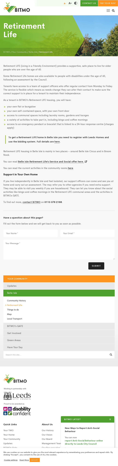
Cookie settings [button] (10, 460)
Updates (11, 285)
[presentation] (23, 267)
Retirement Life (14, 305)
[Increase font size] (70, 3)
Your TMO (8, 430)
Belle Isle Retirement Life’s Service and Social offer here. (51, 161)
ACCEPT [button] (34, 460)
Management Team (52, 443)
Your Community (17, 278)
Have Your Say (15, 347)
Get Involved (14, 333)
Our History (48, 430)
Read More (24, 460)
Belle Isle (12, 292)
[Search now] (111, 354)
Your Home (9, 434)
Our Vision (47, 434)
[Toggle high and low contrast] (75, 3)
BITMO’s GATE (15, 326)
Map (9, 314)
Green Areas (14, 340)
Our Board (47, 439)
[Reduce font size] (65, 3)
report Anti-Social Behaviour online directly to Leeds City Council (84, 442)
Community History (16, 300)
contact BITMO (31, 202)
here (57, 141)
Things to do (13, 309)
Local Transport (14, 318)
